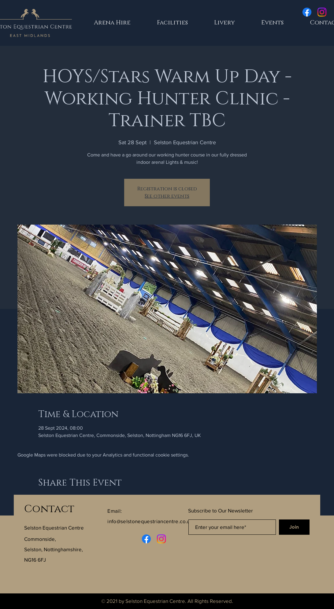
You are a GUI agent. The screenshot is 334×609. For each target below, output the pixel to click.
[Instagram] (322, 12)
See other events (167, 196)
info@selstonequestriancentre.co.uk (150, 521)
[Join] (294, 527)
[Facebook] (307, 12)
